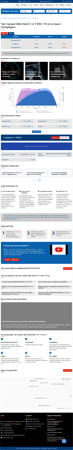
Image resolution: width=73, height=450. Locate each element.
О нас (30, 5)
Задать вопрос (64, 137)
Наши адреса (6, 1)
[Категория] (26, 11)
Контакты (68, 5)
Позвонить (7, 259)
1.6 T (28, 18)
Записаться (55, 137)
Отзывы (35, 5)
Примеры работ (50, 5)
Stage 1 (4, 33)
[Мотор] (65, 11)
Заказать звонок (51, 435)
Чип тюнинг (24, 5)
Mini (10, 18)
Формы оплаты (51, 426)
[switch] (33, 121)
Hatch (14, 18)
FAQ (57, 5)
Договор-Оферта (51, 419)
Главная (42, 5)
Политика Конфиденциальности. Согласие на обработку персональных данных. (55, 423)
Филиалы (61, 5)
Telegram (15, 259)
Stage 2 (11, 33)
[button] (39, 180)
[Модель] (52, 11)
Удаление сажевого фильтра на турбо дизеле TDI (54, 429)
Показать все (36, 131)
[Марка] (39, 11)
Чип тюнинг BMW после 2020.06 (54, 432)
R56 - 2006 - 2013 (21, 18)
